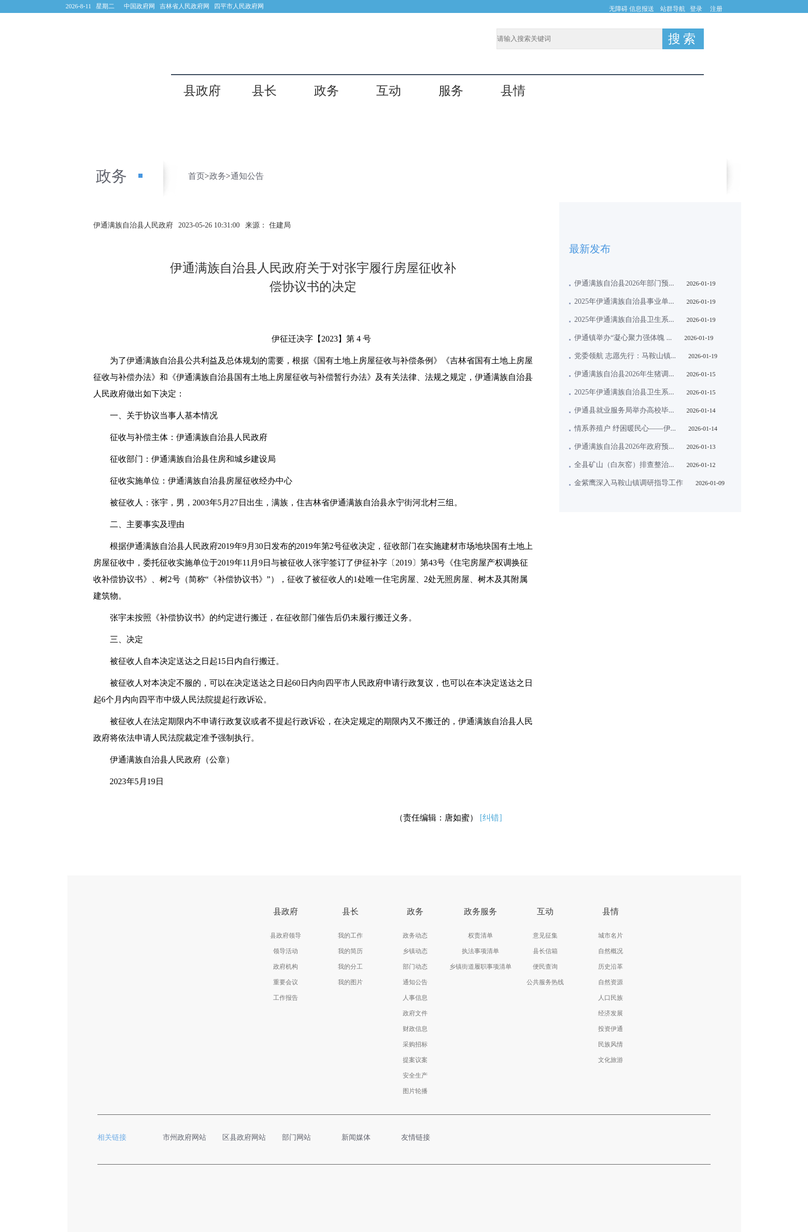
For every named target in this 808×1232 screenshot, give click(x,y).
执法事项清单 (480, 951)
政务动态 (415, 935)
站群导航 (672, 8)
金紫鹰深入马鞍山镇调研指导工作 (628, 483)
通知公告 (247, 176)
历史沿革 (610, 966)
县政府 (202, 90)
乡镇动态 (415, 951)
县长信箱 (545, 951)
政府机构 (285, 966)
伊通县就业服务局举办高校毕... (624, 410)
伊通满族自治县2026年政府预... (624, 446)
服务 (450, 90)
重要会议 (285, 982)
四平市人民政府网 (239, 6)
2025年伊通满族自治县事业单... (624, 301)
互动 (388, 90)
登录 (696, 8)
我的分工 (350, 966)
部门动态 (415, 966)
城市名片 (610, 935)
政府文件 (415, 1013)
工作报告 (285, 997)
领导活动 (285, 951)
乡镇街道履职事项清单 (480, 966)
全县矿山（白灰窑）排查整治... (624, 465)
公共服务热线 (545, 982)
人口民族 (610, 997)
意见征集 (545, 935)
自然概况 (610, 951)
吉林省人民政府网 (184, 6)
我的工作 (350, 935)
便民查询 (545, 966)
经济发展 (610, 1013)
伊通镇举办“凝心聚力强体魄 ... (623, 338)
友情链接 (421, 1137)
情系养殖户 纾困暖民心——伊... (625, 428)
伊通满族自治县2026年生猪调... (624, 374)
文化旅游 (610, 1060)
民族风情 (610, 1044)
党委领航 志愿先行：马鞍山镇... (625, 356)
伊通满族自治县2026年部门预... (624, 283)
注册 (716, 8)
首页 (196, 176)
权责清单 (480, 935)
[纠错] (491, 817)
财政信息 (415, 1028)
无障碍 (618, 8)
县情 (513, 90)
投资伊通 (610, 1028)
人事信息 (415, 997)
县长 (264, 90)
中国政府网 (139, 6)
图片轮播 (415, 1091)
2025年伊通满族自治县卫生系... (624, 319)
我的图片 (350, 982)
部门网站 (301, 1137)
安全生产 (415, 1075)
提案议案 (415, 1060)
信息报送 (641, 8)
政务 (326, 90)
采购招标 (415, 1044)
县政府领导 (285, 935)
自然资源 (610, 982)
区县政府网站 (244, 1137)
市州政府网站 (185, 1137)
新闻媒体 (361, 1137)
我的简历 (350, 951)
